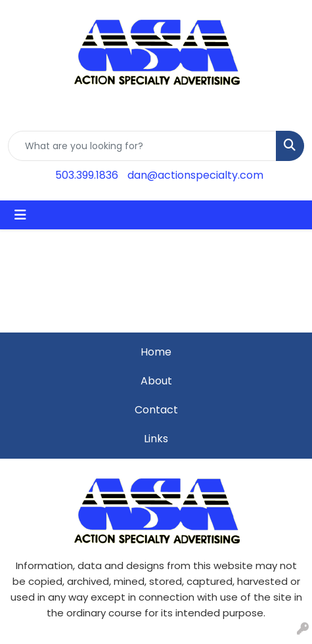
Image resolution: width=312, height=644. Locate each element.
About (156, 380)
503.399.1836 (86, 175)
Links (156, 438)
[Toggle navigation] (20, 215)
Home (156, 351)
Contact (156, 409)
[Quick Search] (142, 146)
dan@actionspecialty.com (195, 175)
